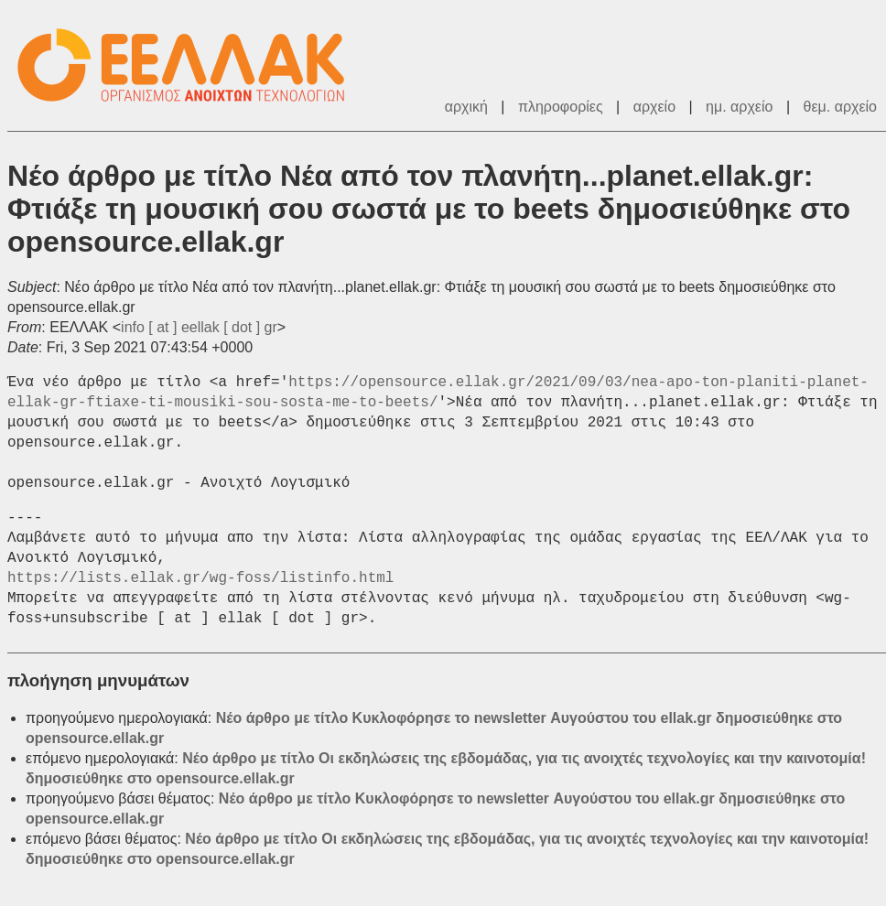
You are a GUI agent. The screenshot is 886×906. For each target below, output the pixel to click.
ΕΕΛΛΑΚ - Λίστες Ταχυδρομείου (190, 65)
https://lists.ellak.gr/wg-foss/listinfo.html (200, 578)
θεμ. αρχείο (840, 106)
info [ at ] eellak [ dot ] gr (199, 327)
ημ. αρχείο (739, 106)
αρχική (466, 106)
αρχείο (654, 106)
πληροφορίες (560, 106)
